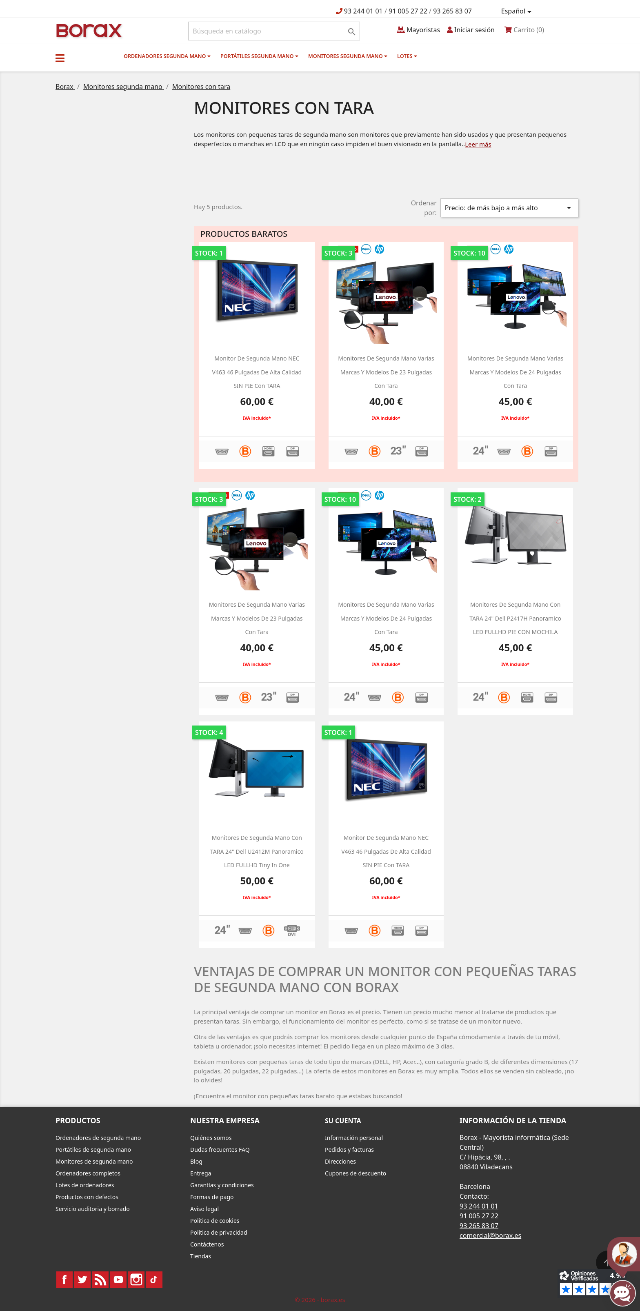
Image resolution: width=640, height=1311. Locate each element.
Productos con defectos (87, 1197)
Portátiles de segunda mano (93, 1149)
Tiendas (200, 1256)
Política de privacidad (218, 1232)
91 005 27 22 (408, 11)
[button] (60, 58)
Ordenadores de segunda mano (98, 1138)
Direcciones (340, 1161)
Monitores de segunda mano (94, 1161)
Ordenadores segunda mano (167, 56)
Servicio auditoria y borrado (93, 1209)
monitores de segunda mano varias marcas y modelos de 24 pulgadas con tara (515, 372)
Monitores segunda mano (347, 56)
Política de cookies (215, 1220)
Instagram (136, 1279)
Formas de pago (212, 1197)
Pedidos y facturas (349, 1149)
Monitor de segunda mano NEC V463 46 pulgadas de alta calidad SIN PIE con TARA (257, 372)
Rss (100, 1279)
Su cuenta (343, 1120)
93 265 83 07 (452, 11)
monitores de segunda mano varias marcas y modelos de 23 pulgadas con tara (386, 372)
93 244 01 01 (363, 11)
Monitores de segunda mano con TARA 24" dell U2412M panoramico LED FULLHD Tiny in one (257, 851)
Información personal (354, 1138)
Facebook (64, 1279)
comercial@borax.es (490, 1235)
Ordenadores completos (88, 1173)
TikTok (154, 1279)
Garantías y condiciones (222, 1185)
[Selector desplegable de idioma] (517, 11)
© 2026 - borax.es (320, 1299)
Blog (196, 1161)
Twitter (82, 1279)
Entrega (200, 1173)
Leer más (478, 144)
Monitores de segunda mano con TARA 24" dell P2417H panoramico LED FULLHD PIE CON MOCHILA (515, 618)
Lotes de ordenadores (85, 1185)
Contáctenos (207, 1244)
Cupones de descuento (355, 1173)
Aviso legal (204, 1209)
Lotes (407, 56)
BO (88, 30)
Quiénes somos (210, 1138)
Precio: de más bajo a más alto (509, 208)
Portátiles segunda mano (259, 56)
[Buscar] (274, 31)
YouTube (118, 1279)
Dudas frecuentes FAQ (220, 1149)
